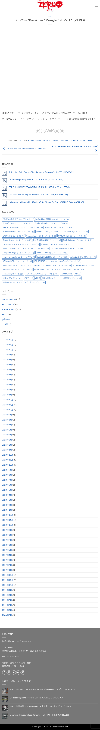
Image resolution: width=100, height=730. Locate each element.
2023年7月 (7, 480)
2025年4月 (7, 379)
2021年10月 (7, 585)
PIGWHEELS (8, 304)
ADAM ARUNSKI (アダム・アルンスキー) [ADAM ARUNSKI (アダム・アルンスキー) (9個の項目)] (18, 219)
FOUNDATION (9, 299)
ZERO (50, 16)
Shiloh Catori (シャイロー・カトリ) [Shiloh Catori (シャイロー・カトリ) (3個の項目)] (47, 269)
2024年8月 (7, 419)
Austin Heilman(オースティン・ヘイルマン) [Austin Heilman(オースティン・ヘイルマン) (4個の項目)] (51, 223)
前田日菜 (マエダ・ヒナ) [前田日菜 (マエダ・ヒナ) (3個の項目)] (51, 278)
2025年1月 (7, 394)
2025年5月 (7, 374)
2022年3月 (7, 560)
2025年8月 (7, 359)
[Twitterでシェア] (47, 131)
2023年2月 (7, 505)
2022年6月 (7, 545)
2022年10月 (7, 525)
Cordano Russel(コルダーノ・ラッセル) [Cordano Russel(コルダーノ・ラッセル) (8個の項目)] (41, 236)
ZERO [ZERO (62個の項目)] (37, 278)
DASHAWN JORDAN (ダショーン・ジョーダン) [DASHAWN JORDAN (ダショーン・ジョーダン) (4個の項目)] (21, 244)
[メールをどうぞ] (18, 672)
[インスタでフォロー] (9, 672)
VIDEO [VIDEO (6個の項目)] (77, 274)
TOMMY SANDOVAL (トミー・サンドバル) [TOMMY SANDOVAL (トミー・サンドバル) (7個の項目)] (42, 274)
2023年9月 (7, 470)
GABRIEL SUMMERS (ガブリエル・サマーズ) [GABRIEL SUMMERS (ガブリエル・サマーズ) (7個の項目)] (68, 248)
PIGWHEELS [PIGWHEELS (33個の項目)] (38, 265)
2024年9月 (7, 414)
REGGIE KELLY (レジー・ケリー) (73, 140)
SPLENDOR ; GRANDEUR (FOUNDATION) (24, 148)
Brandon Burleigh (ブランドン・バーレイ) (43, 140)
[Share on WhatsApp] (38, 131)
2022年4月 (7, 555)
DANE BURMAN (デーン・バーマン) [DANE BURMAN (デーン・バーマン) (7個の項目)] (47, 240)
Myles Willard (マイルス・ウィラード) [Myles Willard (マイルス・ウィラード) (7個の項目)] (17, 265)
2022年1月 (7, 570)
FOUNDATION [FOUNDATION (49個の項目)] (43, 248)
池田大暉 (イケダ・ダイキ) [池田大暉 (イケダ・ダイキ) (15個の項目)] (35, 282)
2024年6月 (7, 429)
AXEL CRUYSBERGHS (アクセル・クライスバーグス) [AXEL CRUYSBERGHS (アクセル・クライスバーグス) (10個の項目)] (23, 227)
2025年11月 (7, 344)
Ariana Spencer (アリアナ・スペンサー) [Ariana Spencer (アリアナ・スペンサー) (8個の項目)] (17, 223)
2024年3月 (7, 439)
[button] (96, 6)
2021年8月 (7, 595)
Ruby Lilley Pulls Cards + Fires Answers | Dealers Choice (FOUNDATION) (41, 172)
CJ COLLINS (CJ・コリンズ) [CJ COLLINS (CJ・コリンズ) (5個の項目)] (13, 236)
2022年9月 (7, 530)
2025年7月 (7, 364)
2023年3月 (7, 500)
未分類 (5, 324)
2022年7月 (7, 540)
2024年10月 (7, 409)
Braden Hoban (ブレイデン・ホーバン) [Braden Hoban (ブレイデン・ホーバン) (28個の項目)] (59, 227)
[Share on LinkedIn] (62, 131)
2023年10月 (7, 464)
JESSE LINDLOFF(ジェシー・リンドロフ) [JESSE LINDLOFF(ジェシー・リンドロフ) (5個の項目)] (52, 257)
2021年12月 (7, 575)
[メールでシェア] (52, 131)
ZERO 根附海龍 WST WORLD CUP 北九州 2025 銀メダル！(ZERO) (39, 187)
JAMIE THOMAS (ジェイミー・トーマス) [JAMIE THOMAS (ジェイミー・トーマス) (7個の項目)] (51, 253)
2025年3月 (7, 384)
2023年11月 (7, 459)
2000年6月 (7, 615)
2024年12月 (7, 399)
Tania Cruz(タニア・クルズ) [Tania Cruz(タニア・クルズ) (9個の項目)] (13, 274)
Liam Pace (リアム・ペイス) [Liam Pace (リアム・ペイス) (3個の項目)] (69, 261)
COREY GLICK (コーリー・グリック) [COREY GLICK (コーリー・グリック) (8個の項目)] (72, 236)
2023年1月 (7, 510)
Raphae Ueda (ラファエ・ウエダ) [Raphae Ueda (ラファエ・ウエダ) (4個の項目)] (58, 265)
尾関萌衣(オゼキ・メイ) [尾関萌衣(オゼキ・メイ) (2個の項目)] (72, 278)
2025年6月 (7, 369)
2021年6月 (7, 605)
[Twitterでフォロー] (14, 672)
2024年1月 (7, 449)
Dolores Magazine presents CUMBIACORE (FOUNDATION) (36, 179)
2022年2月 (7, 565)
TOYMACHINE (9, 309)
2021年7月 (7, 600)
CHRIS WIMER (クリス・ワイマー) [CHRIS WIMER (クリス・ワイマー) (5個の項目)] (75, 232)
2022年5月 (7, 550)
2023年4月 (7, 495)
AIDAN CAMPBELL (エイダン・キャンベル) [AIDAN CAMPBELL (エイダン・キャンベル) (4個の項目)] (52, 219)
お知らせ (6, 319)
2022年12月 (7, 515)
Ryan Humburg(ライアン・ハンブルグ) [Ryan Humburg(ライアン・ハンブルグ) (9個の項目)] (17, 269)
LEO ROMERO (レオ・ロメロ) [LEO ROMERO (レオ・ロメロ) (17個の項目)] (45, 261)
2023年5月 (7, 490)
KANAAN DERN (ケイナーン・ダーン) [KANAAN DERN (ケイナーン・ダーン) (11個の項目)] (17, 261)
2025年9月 (7, 354)
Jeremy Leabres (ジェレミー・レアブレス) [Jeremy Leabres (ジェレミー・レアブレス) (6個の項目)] (19, 257)
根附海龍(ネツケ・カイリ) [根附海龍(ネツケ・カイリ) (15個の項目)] (12, 282)
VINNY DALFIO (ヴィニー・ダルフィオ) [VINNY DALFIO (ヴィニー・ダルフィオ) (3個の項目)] (18, 278)
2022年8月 (7, 535)
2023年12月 (7, 454)
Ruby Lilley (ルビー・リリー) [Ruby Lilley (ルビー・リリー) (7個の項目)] (83, 265)
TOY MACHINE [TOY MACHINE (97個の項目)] (66, 274)
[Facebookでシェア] (43, 131)
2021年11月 (7, 580)
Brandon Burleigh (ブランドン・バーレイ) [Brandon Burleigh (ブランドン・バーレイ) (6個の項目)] (18, 232)
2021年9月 (7, 590)
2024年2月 (7, 444)
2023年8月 (7, 474)
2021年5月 (7, 610)
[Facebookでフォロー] (4, 672)
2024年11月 (7, 404)
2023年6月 (7, 484)
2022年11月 (7, 520)
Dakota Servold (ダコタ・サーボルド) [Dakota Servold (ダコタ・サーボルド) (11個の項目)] (17, 240)
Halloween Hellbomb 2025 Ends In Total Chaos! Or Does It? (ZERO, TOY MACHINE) (46, 202)
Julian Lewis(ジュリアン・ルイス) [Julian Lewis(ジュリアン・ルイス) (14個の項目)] (83, 257)
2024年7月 (7, 424)
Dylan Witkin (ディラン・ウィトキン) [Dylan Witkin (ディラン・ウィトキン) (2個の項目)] (55, 244)
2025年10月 (7, 349)
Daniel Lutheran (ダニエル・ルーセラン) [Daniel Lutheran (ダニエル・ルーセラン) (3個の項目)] (78, 240)
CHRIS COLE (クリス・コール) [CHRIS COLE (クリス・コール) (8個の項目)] (47, 232)
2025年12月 (7, 339)
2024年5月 (7, 434)
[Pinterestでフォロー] (23, 672)
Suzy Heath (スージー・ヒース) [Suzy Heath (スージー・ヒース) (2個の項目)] (74, 269)
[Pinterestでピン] (57, 131)
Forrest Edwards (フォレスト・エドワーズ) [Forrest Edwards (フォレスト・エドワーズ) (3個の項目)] (19, 248)
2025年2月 (7, 389)
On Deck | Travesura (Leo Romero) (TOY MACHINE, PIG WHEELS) (38, 194)
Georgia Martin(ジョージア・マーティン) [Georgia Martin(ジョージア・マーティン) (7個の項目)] (18, 253)
